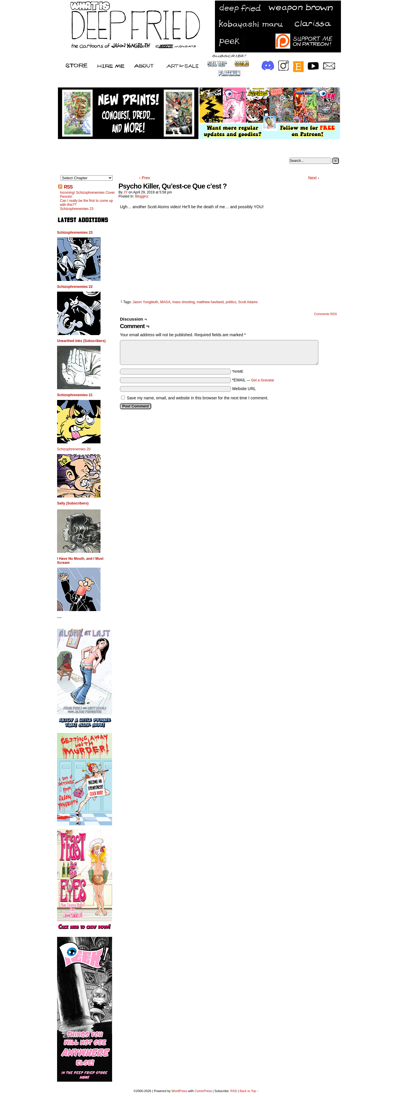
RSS (68, 186)
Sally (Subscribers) (73, 503)
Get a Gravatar (262, 380)
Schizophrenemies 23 (76, 209)
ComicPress (203, 1091)
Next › (313, 177)
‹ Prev (144, 177)
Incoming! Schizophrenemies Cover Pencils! (87, 195)
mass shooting (183, 302)
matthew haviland (210, 302)
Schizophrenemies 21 (75, 395)
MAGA (165, 302)
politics (231, 302)
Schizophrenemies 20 (73, 449)
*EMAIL (253, 380)
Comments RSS (325, 314)
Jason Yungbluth (145, 302)
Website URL (244, 388)
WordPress (179, 1091)
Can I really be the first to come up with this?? (86, 203)
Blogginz (141, 196)
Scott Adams (248, 302)
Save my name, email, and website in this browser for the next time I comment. (198, 398)
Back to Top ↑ (249, 1091)
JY (125, 192)
